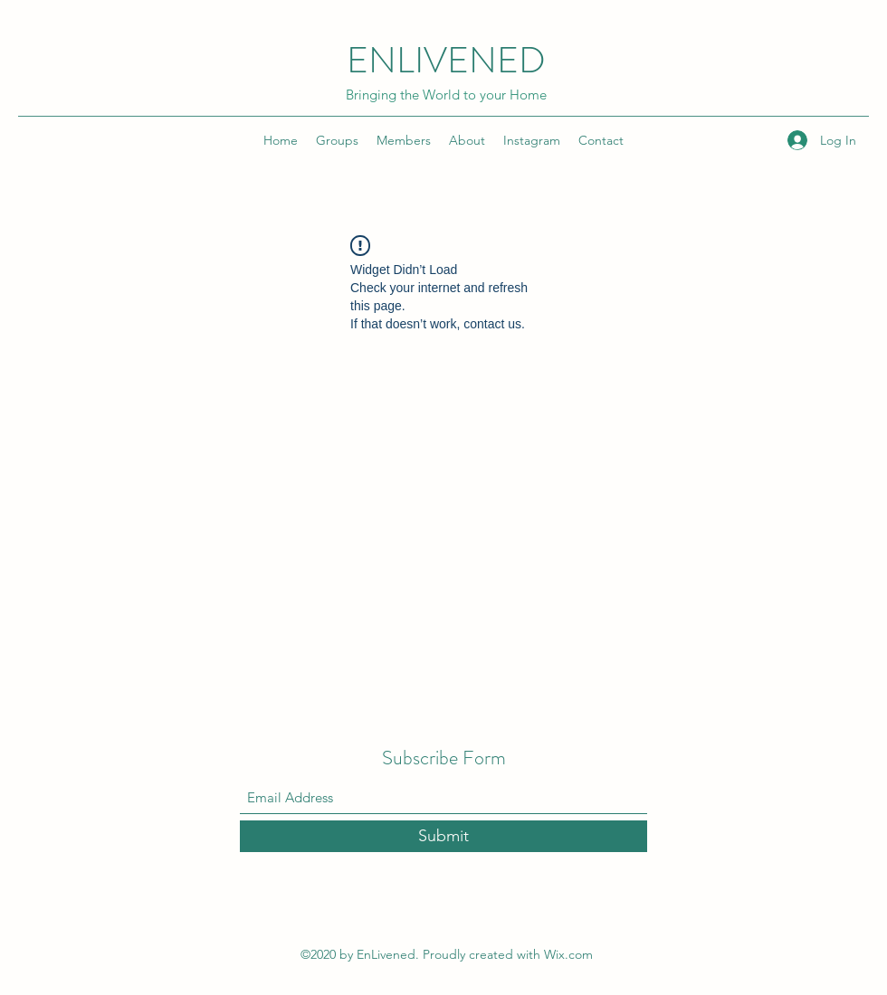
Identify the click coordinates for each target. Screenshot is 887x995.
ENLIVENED (446, 60)
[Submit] (443, 836)
